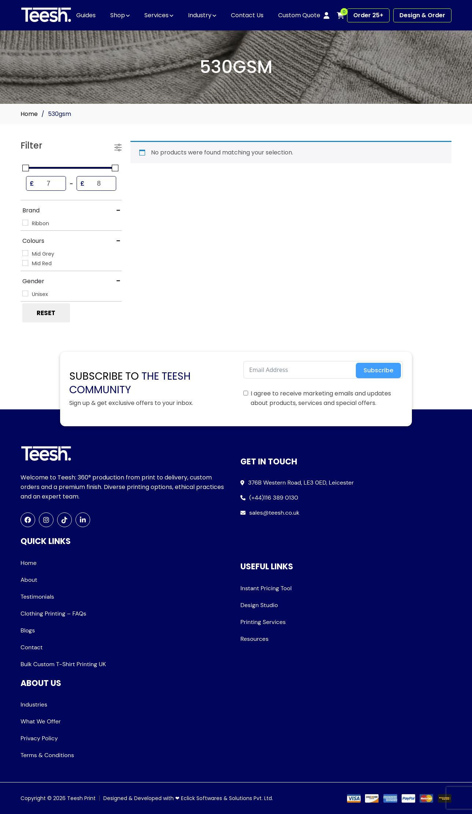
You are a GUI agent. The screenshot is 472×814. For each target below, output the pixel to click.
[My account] (326, 15)
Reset (46, 313)
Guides (86, 15)
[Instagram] (46, 519)
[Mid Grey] (25, 253)
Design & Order (422, 15)
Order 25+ (368, 15)
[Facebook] (28, 519)
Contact (32, 647)
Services (156, 15)
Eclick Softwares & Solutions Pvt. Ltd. (227, 798)
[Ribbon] (25, 223)
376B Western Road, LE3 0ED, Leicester (301, 482)
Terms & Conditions (47, 755)
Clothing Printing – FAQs (53, 613)
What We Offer (41, 721)
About (29, 580)
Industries (34, 704)
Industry (199, 15)
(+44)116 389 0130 (273, 497)
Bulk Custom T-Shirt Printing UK (63, 664)
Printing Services (263, 622)
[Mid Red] (25, 263)
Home (29, 114)
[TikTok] (64, 519)
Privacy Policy (39, 738)
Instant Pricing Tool (266, 588)
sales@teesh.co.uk (274, 512)
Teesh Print (81, 798)
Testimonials (37, 597)
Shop (117, 15)
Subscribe (378, 370)
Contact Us (247, 15)
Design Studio (259, 605)
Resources (254, 639)
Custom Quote (299, 15)
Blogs (28, 630)
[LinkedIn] (82, 519)
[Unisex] (25, 293)
